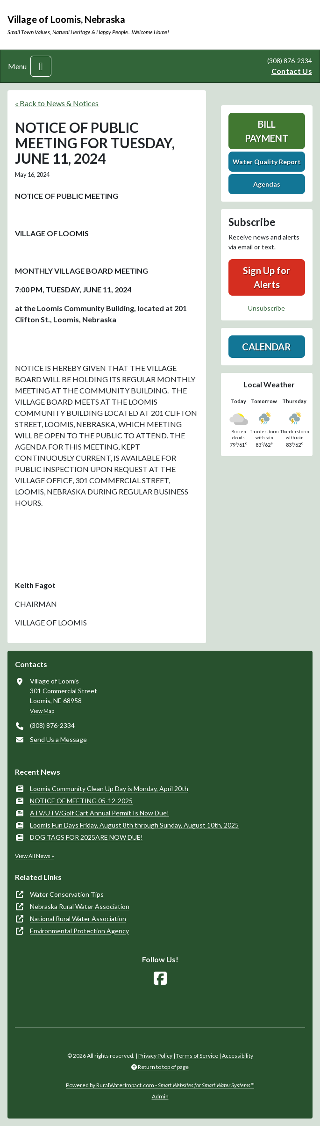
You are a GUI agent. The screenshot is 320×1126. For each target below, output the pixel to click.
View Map (42, 710)
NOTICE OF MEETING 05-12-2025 (81, 801)
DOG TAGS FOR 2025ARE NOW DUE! (86, 837)
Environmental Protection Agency (79, 931)
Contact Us (291, 70)
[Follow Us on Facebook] (160, 978)
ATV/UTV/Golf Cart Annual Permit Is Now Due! (99, 813)
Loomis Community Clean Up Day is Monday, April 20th (109, 788)
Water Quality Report (267, 162)
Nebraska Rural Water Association (79, 906)
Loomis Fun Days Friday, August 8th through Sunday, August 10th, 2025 (134, 825)
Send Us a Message (58, 739)
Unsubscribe (266, 308)
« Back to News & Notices (57, 103)
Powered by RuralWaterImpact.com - (160, 1085)
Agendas (266, 184)
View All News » (34, 855)
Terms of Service (197, 1055)
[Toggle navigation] (40, 66)
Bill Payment (266, 131)
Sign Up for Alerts (266, 277)
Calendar (266, 346)
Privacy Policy (155, 1055)
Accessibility (237, 1055)
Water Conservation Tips (67, 894)
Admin (160, 1096)
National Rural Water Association (78, 919)
